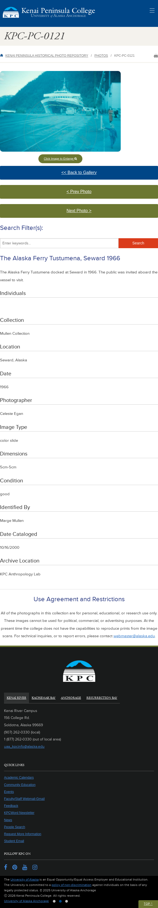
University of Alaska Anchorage (26, 901)
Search (138, 243)
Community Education (19, 785)
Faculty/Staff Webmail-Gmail (24, 799)
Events (9, 792)
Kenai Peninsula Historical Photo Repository (46, 56)
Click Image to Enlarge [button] (60, 158)
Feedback (11, 806)
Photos (101, 56)
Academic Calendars (19, 777)
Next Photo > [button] (85, 213)
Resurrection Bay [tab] (101, 698)
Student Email (14, 841)
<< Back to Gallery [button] (89, 175)
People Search (14, 827)
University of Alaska (24, 880)
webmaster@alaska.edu (134, 636)
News (8, 820)
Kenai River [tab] (16, 698)
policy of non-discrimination (71, 885)
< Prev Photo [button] (87, 194)
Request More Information (22, 834)
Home (2, 55)
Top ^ (148, 904)
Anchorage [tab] (71, 698)
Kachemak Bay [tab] (44, 698)
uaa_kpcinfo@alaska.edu (24, 746)
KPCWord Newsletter (19, 813)
